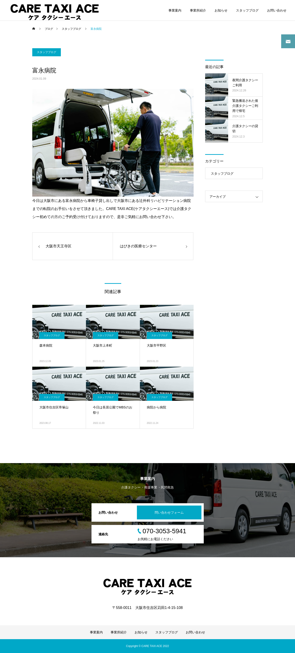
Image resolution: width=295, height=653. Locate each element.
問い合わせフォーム (169, 512)
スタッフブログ (247, 10)
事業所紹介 (198, 10)
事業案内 (174, 10)
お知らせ (221, 10)
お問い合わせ (276, 10)
